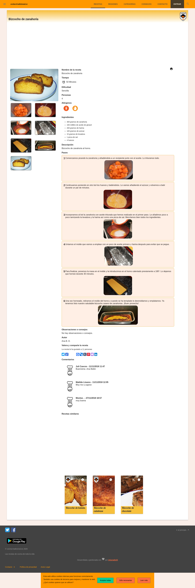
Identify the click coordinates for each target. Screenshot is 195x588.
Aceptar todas (105, 580)
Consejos (147, 4)
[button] (5, 4)
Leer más (144, 580)
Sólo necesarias (125, 580)
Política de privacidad (28, 567)
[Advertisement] (97, 45)
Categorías (129, 4)
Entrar (177, 4)
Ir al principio (183, 529)
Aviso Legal (45, 567)
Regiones (113, 4)
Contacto (163, 4)
